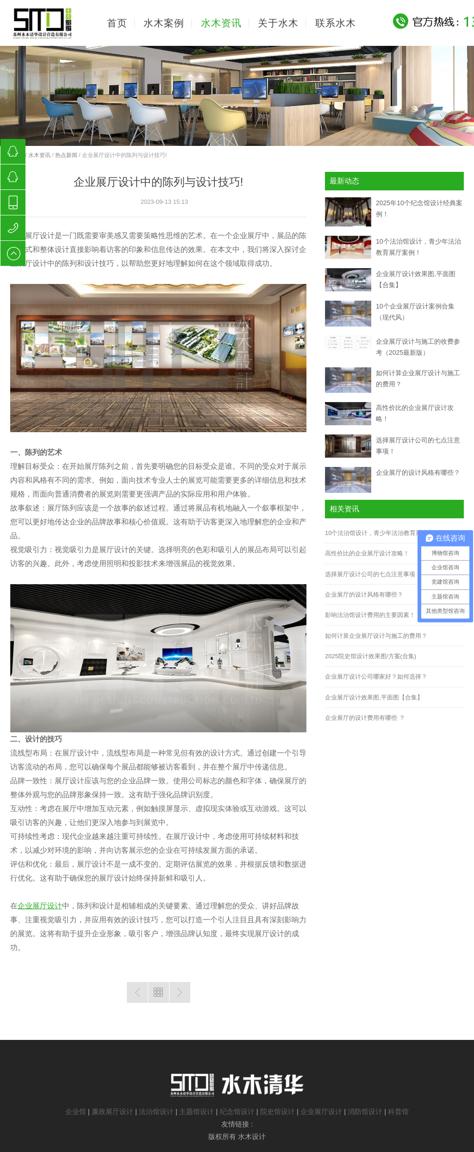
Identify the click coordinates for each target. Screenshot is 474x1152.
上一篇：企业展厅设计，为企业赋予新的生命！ (137, 992)
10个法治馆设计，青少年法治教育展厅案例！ (385, 532)
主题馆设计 (196, 1111)
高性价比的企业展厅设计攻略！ (367, 553)
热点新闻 (66, 155)
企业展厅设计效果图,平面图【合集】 (374, 697)
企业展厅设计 (40, 906)
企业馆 (75, 1111)
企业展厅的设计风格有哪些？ (418, 472)
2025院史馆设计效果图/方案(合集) (370, 656)
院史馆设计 (277, 1111)
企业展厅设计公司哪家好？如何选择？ (376, 676)
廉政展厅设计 (112, 1111)
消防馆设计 (365, 1111)
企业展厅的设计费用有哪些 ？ (365, 717)
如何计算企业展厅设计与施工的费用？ (376, 635)
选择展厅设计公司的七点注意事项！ (373, 574)
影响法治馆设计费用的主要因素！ (370, 614)
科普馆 (398, 1111)
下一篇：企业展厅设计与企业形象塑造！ (179, 992)
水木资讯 (39, 155)
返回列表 (158, 992)
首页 (117, 23)
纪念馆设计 (237, 1111)
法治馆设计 (156, 1111)
